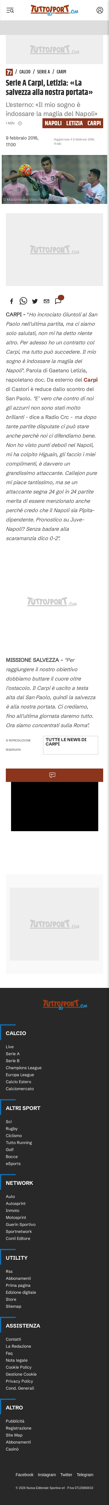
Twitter (66, 1474)
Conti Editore (18, 1238)
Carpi (61, 72)
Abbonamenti (18, 1278)
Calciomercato (20, 1088)
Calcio (25, 72)
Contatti (13, 1339)
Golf (10, 1149)
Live (10, 1046)
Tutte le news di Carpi (66, 742)
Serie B (12, 1060)
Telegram (85, 1474)
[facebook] (11, 301)
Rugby (12, 1128)
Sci (9, 1121)
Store (11, 1299)
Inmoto (12, 1210)
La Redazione (18, 1346)
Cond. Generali (20, 1388)
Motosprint (16, 1217)
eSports (13, 1163)
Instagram (47, 1474)
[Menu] (10, 10)
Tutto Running (19, 1142)
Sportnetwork (19, 1231)
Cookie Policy (19, 1367)
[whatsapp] (23, 301)
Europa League (20, 1074)
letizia (74, 123)
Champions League (24, 1067)
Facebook (24, 1474)
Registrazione (18, 1428)
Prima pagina (18, 1285)
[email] (46, 301)
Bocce (12, 1156)
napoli (53, 123)
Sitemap (13, 1306)
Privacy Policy (19, 1381)
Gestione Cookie (21, 1374)
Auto (10, 1196)
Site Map (14, 1435)
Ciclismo (14, 1135)
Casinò (12, 1449)
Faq (9, 1353)
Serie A (43, 72)
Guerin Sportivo (20, 1224)
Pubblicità (15, 1421)
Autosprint (16, 1203)
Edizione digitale (21, 1292)
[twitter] (35, 301)
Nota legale (17, 1360)
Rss (9, 1271)
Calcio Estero (18, 1081)
